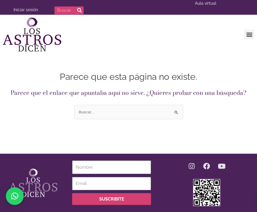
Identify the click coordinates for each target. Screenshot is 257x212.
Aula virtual (205, 3)
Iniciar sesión (26, 9)
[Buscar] (80, 10)
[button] (249, 34)
